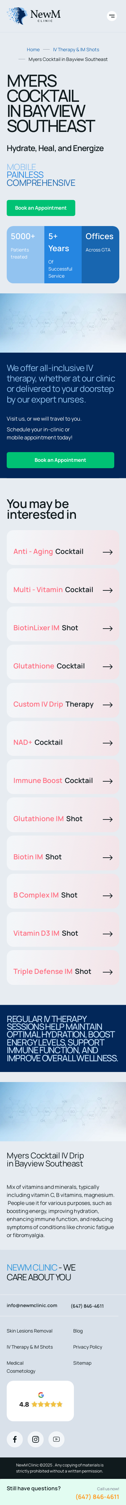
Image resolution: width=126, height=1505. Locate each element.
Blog (78, 1331)
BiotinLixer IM (63, 627)
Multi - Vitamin (63, 589)
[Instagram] (36, 1439)
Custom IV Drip (63, 704)
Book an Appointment (41, 207)
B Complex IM (63, 895)
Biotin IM (63, 856)
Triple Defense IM (63, 971)
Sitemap (82, 1363)
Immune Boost (63, 780)
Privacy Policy (87, 1347)
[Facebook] (15, 1439)
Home (33, 49)
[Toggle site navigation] (111, 16)
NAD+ (63, 742)
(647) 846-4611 (97, 1497)
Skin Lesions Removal (29, 1331)
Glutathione (63, 665)
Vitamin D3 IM (63, 933)
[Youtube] (56, 1439)
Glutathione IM (63, 818)
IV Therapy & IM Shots (76, 49)
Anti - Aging (63, 551)
